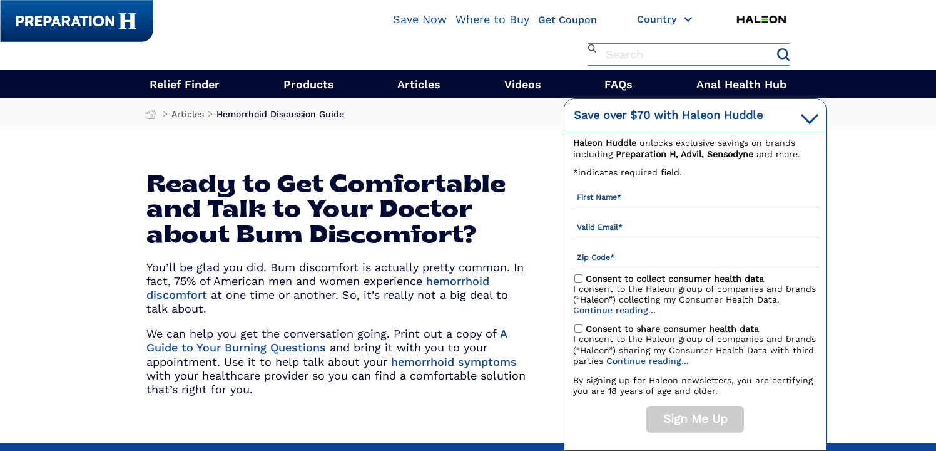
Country (665, 19)
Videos (522, 84)
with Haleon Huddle (668, 115)
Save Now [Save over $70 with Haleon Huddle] (420, 19)
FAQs (618, 84)
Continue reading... (614, 310)
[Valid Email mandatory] (695, 226)
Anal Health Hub (741, 84)
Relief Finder (185, 84)
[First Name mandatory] (695, 196)
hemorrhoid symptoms (454, 361)
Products (308, 84)
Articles (418, 84)
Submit (783, 54)
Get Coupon (567, 20)
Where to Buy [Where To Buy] (492, 19)
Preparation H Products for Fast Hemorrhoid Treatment (152, 117)
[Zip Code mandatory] (695, 256)
